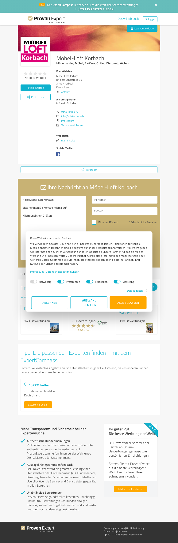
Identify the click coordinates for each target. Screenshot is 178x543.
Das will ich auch (128, 19)
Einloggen (150, 19)
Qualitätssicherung (135, 528)
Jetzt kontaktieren (142, 28)
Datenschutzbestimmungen (64, 271)
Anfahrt (65, 92)
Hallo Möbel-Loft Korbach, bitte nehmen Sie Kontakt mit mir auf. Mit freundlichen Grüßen (53, 228)
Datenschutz (110, 531)
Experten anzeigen (38, 404)
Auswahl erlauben (89, 302)
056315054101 (70, 111)
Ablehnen (49, 302)
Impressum (38, 271)
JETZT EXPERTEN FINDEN (94, 9)
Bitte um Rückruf (108, 222)
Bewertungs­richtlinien (114, 528)
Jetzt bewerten (35, 87)
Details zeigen (134, 290)
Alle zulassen (128, 302)
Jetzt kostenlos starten (130, 489)
